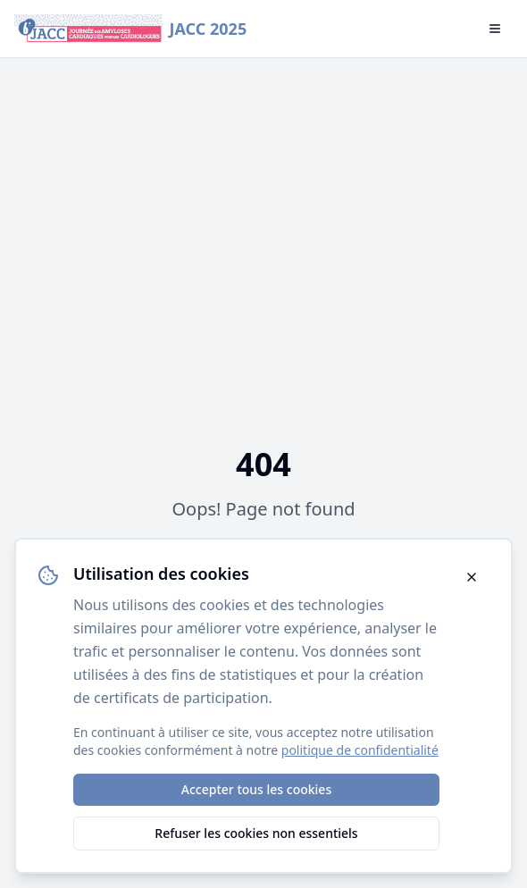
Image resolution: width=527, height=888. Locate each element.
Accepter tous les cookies (256, 789)
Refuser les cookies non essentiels (256, 833)
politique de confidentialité (360, 749)
